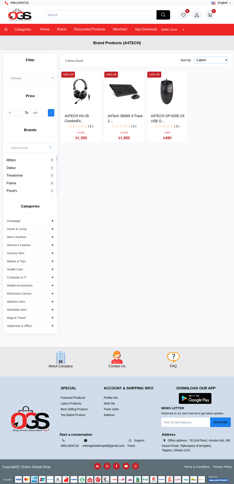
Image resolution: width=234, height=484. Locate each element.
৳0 (222, 14)
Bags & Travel (16, 317)
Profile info (111, 397)
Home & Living (16, 229)
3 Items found (74, 60)
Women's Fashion (19, 245)
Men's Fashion (16, 237)
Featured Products (73, 397)
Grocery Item (15, 253)
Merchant (120, 29)
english (220, 2)
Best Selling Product (74, 409)
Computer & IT (16, 277)
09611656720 (17, 3)
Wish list (109, 403)
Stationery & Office (19, 326)
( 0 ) (90, 126)
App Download (146, 29)
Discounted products (89, 29)
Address (109, 415)
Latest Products (71, 403)
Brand (61, 29)
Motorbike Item (17, 309)
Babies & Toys (16, 261)
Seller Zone (169, 29)
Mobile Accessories (20, 285)
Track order (111, 409)
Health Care (15, 269)
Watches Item (16, 301)
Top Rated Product (73, 415)
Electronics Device (19, 293)
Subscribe (220, 422)
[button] (195, 398)
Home (44, 29)
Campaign (14, 221)
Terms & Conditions (197, 466)
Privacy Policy (222, 466)
